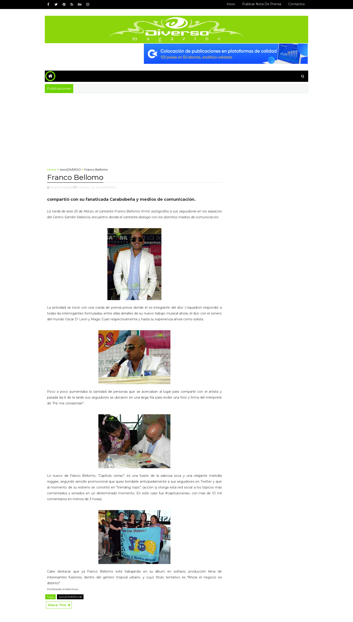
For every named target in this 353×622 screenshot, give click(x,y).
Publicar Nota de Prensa (261, 4)
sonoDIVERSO (70, 169)
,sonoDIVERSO (106, 187)
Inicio (231, 4)
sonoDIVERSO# (70, 597)
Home (51, 169)
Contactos (296, 4)
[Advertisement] (134, 131)
